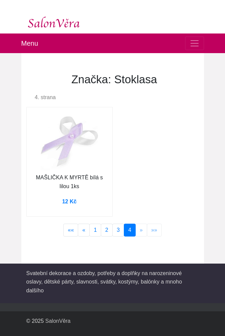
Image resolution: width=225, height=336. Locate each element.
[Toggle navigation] (194, 43)
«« (71, 230)
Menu (29, 43)
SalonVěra (58, 321)
